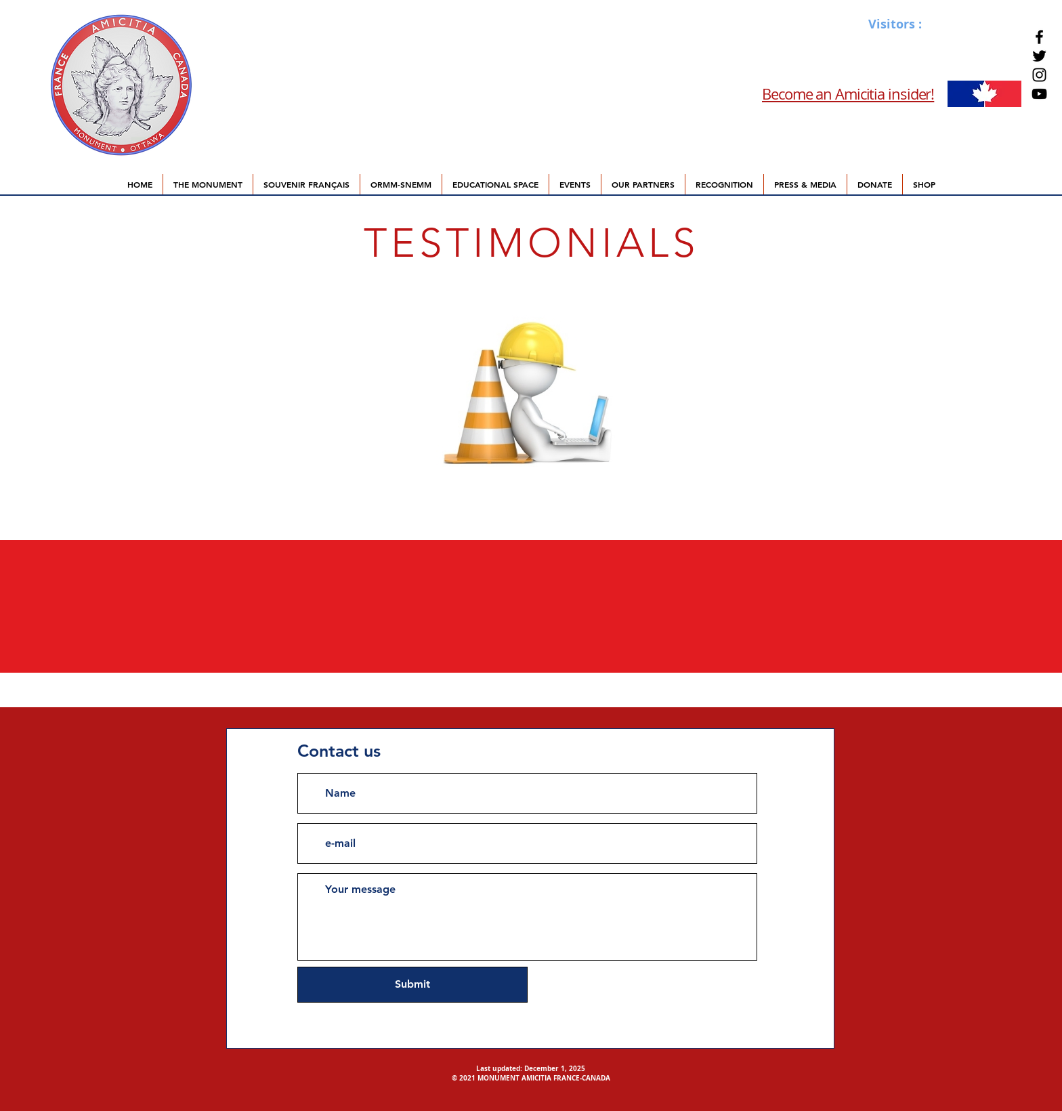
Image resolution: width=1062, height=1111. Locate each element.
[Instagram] (1039, 75)
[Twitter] (1039, 56)
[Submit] (412, 985)
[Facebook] (1039, 37)
